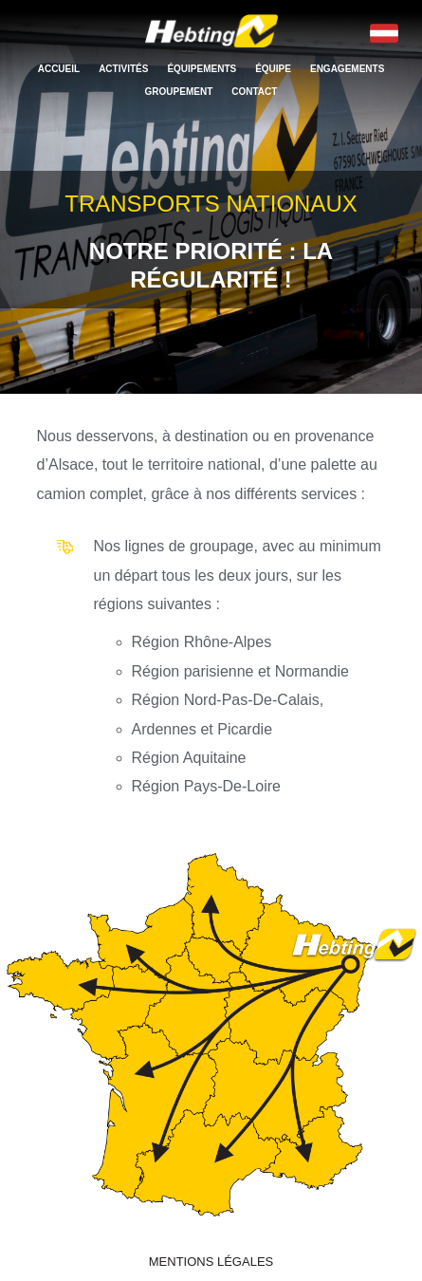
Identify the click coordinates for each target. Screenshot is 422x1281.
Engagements (347, 69)
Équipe (273, 69)
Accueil (59, 69)
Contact (254, 91)
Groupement (179, 91)
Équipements (201, 69)
